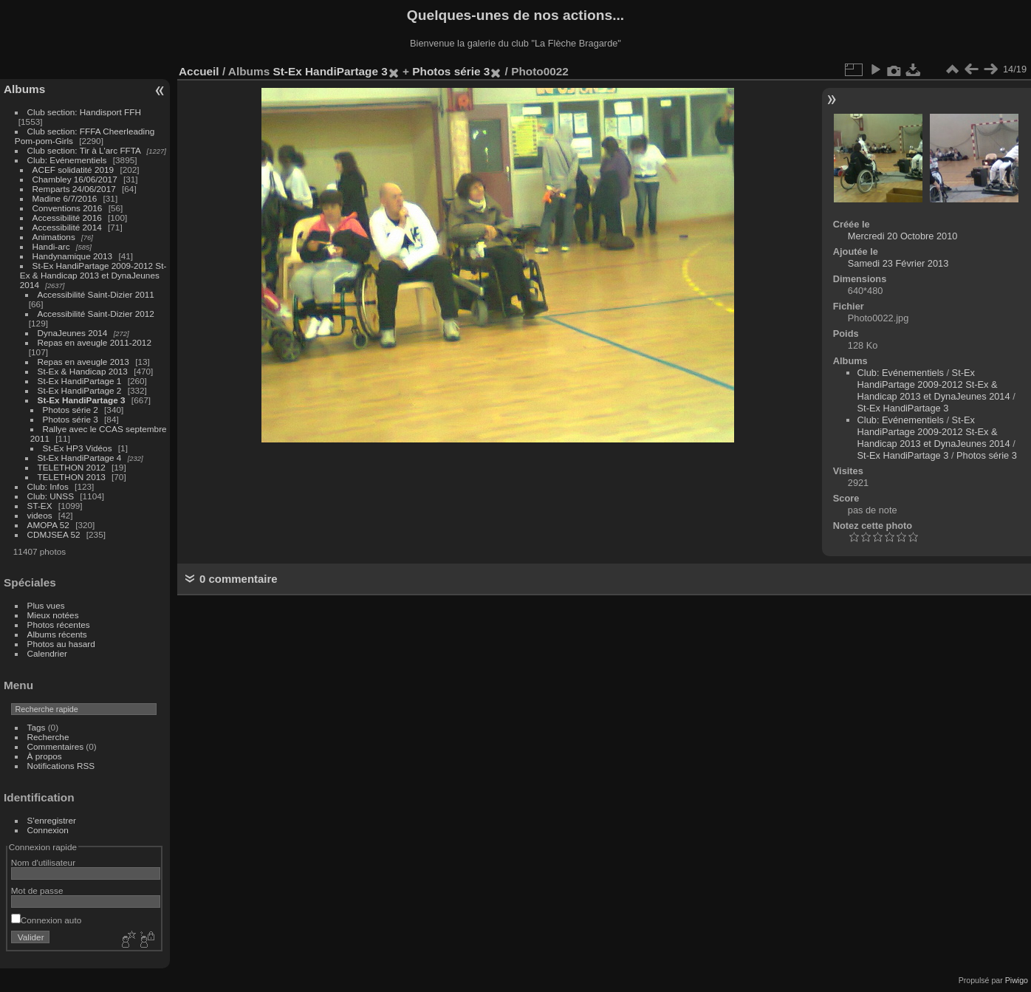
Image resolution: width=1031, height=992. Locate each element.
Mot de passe (37, 890)
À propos (44, 756)
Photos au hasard (61, 644)
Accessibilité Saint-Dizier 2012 (96, 313)
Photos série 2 (70, 409)
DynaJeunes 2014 (73, 333)
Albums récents (57, 634)
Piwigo (1016, 980)
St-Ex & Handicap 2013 (83, 371)
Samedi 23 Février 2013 (898, 263)
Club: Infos (48, 486)
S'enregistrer (51, 820)
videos (39, 515)
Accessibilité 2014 (67, 227)
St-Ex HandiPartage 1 (80, 381)
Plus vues (46, 605)
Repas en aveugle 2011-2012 (94, 342)
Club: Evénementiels (67, 160)
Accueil (199, 71)
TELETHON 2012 (72, 467)
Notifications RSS (61, 765)
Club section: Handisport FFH (84, 112)
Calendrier (47, 653)
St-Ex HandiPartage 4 (80, 457)
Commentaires (55, 746)
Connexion (48, 830)
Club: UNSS (50, 496)
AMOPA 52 (48, 525)
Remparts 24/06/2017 (74, 189)
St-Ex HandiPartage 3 (82, 400)
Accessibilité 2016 (67, 217)
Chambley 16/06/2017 (74, 179)
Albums (24, 89)
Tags (36, 727)
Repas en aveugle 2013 (83, 361)
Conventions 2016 (67, 208)
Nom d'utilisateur (43, 862)
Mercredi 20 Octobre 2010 (903, 236)
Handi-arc (51, 246)
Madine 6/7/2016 (64, 198)
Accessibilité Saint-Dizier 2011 (96, 294)
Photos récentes (58, 624)
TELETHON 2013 (72, 477)
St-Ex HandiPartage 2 (80, 390)
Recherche (48, 737)
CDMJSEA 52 (54, 534)
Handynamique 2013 (72, 256)
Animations (53, 237)
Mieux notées (53, 615)
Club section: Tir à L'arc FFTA (84, 150)
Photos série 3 (70, 419)
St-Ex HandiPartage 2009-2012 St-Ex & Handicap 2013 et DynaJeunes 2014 (93, 275)
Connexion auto (46, 920)
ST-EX (39, 505)
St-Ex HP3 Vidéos (77, 448)
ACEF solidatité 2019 (73, 169)
